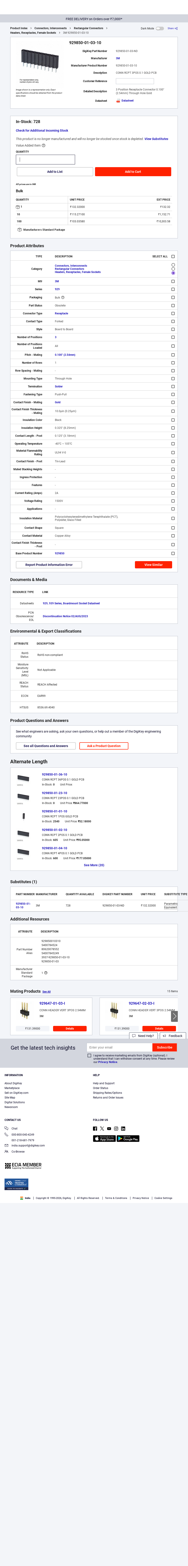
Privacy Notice (107, 1062)
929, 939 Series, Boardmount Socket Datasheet (71, 603)
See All (46, 991)
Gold (58, 402)
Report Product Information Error (49, 565)
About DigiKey (13, 1083)
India (25, 1198)
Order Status (100, 1088)
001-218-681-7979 (19, 1140)
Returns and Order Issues (108, 1097)
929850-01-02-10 (54, 830)
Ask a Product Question (104, 746)
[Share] (173, 28)
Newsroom (11, 1107)
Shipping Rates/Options (107, 1092)
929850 (59, 553)
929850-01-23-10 (54, 793)
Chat (11, 1129)
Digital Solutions (15, 1102)
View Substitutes (156, 139)
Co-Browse (14, 1152)
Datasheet (125, 100)
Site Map (10, 1097)
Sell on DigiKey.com (17, 1092)
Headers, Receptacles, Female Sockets (33, 32)
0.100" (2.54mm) (65, 354)
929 (57, 289)
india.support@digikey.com (25, 1146)
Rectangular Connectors (88, 28)
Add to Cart (133, 171)
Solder (59, 386)
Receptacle (61, 313)
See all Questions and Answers (46, 746)
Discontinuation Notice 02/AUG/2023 (65, 616)
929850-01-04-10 (54, 848)
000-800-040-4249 (19, 1135)
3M (118, 58)
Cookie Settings (163, 1198)
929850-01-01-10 (54, 811)
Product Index (18, 28)
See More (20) (94, 865)
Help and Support (104, 1083)
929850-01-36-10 (54, 774)
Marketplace (12, 1088)
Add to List (55, 171)
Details (70, 1028)
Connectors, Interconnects (50, 28)
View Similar (153, 565)
